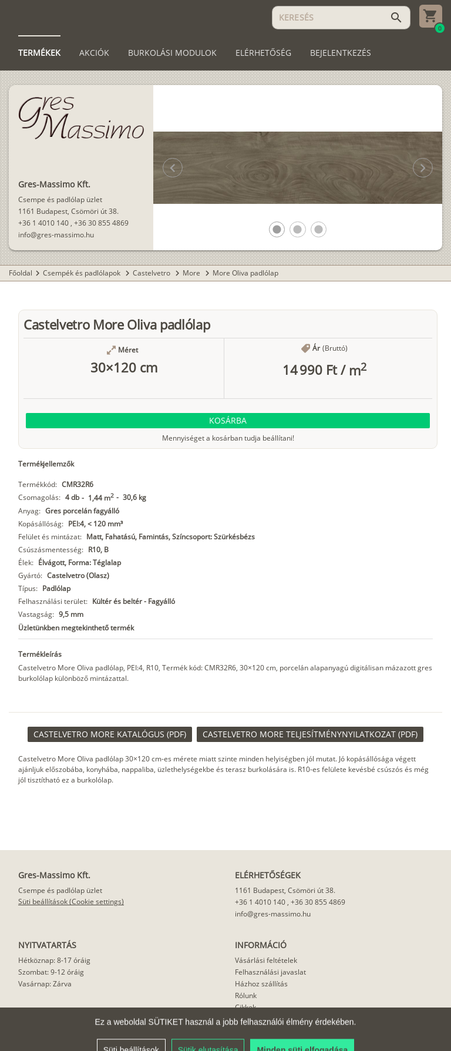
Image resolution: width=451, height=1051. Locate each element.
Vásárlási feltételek (266, 960)
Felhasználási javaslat (270, 972)
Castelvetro (152, 273)
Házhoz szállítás (261, 984)
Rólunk (246, 995)
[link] (110, 734)
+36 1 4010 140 (43, 223)
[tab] (39, 52)
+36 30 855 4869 (101, 223)
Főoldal (20, 273)
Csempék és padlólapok (82, 273)
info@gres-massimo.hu (56, 235)
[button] (277, 229)
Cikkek (245, 1007)
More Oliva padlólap (245, 273)
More (192, 273)
